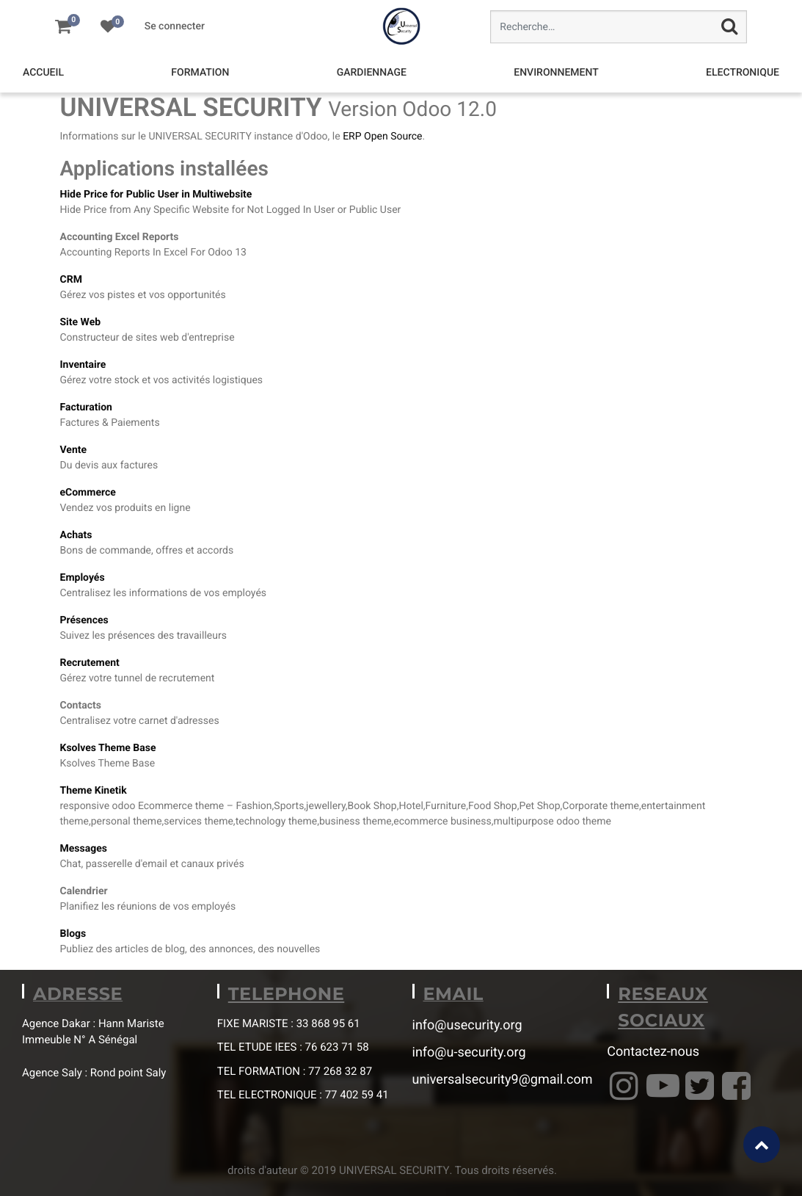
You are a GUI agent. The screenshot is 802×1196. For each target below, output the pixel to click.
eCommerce (88, 493)
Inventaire (83, 365)
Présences (84, 620)
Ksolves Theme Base (108, 748)
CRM (71, 280)
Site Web (80, 322)
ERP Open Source (382, 136)
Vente (73, 450)
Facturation (86, 407)
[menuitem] (43, 73)
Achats (76, 535)
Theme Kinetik (93, 791)
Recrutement (90, 663)
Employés (82, 578)
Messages (83, 849)
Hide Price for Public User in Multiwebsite (156, 194)
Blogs (73, 934)
